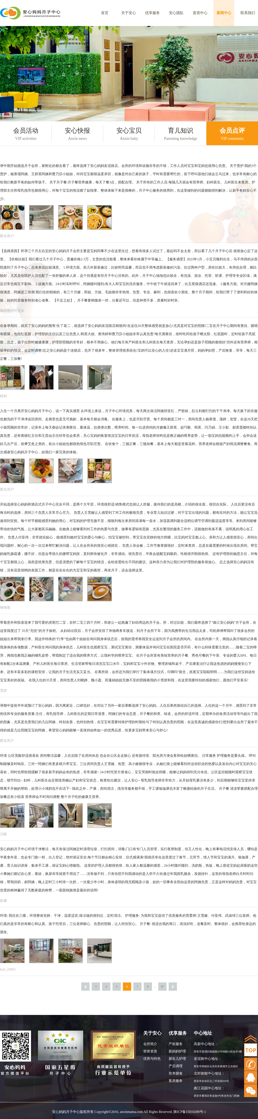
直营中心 (200, 13)
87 (162, 986)
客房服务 (176, 1081)
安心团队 (176, 13)
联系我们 (247, 13)
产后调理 (176, 1066)
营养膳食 (176, 1073)
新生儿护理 (177, 1058)
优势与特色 (152, 1058)
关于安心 (128, 13)
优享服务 (152, 13)
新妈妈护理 (177, 1051)
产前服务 (176, 1044)
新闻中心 (224, 13)
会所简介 (150, 1044)
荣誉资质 (150, 1051)
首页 (104, 13)
